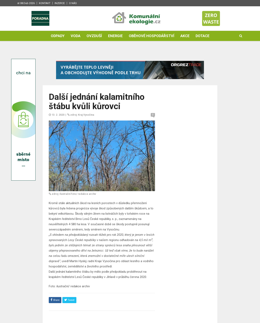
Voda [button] (75, 36)
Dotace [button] (202, 36)
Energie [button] (115, 36)
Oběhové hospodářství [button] (151, 36)
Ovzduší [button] (94, 36)
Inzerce (60, 3)
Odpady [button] (58, 36)
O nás (73, 3)
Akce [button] (185, 36)
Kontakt (44, 3)
